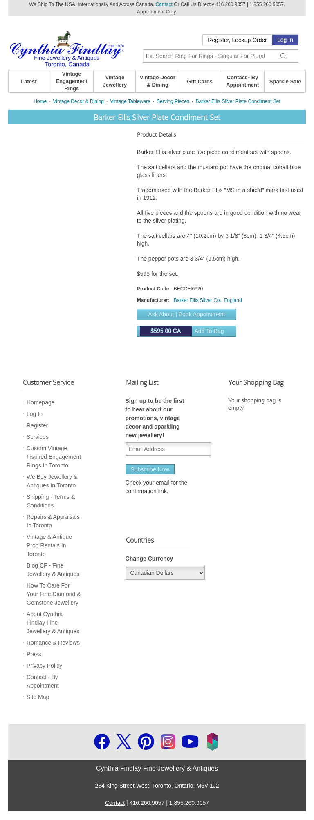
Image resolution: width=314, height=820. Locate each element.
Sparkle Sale (285, 81)
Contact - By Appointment (242, 81)
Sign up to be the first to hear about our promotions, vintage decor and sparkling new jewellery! (155, 418)
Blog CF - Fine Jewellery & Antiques (53, 569)
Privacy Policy (44, 665)
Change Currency (149, 558)
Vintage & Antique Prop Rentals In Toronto (49, 545)
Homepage (41, 402)
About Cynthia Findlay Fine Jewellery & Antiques (53, 623)
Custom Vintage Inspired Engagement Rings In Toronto (54, 457)
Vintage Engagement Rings (71, 81)
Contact (163, 4)
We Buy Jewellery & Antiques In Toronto (52, 481)
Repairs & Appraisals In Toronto (53, 521)
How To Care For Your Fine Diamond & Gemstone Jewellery (54, 594)
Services (38, 436)
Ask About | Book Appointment (186, 314)
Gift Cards (200, 81)
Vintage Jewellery (115, 81)
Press (34, 654)
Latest (28, 81)
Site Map (38, 697)
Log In (285, 40)
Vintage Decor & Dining (157, 81)
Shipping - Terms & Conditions (51, 501)
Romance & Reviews (53, 642)
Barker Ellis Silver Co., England (208, 300)
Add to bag (182, 331)
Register (37, 425)
